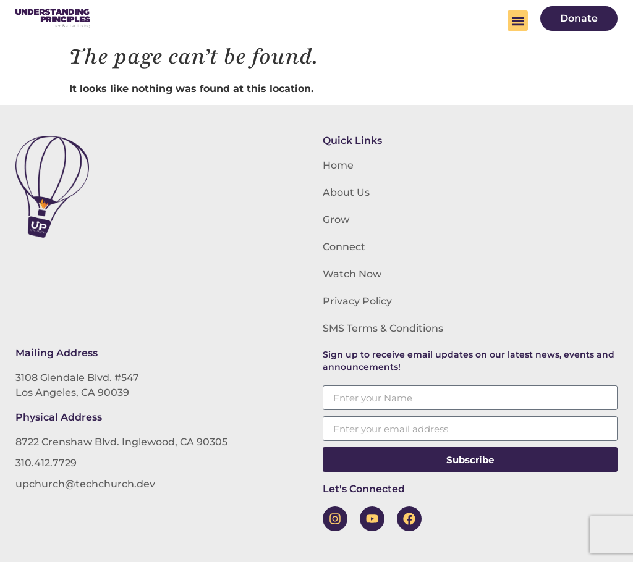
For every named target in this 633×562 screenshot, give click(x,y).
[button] (518, 20)
